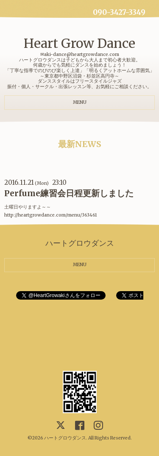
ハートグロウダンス (65, 438)
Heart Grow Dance (79, 43)
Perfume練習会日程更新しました (69, 193)
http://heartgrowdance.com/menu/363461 (50, 215)
